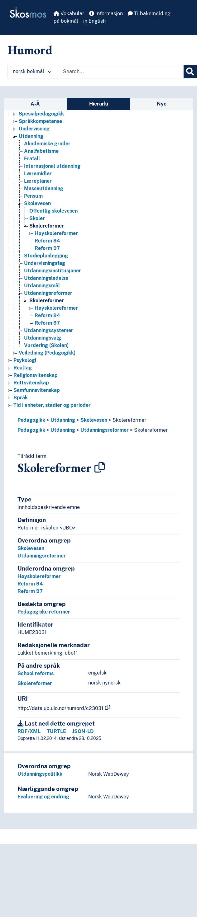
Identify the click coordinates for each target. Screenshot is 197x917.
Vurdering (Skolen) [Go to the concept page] (46, 345)
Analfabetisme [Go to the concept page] (41, 151)
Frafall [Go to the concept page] (32, 159)
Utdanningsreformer (104, 430)
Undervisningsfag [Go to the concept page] (44, 263)
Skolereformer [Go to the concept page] (46, 226)
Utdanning (62, 420)
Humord (29, 50)
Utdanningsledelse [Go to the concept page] (46, 278)
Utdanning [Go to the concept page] (31, 136)
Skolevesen (93, 420)
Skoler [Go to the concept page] (37, 218)
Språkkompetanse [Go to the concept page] (40, 121)
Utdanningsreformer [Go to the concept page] (48, 293)
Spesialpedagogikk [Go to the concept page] (41, 114)
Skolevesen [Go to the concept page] (37, 203)
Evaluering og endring (43, 797)
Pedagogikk (31, 420)
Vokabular (69, 13)
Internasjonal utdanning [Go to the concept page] (52, 166)
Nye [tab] (161, 104)
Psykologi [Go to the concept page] (24, 360)
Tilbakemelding (149, 13)
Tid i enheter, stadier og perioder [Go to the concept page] (52, 405)
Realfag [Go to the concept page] (22, 368)
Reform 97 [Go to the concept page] (47, 248)
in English (94, 21)
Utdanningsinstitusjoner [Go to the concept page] (52, 271)
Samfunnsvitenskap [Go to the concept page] (36, 390)
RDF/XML (29, 731)
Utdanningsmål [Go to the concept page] (42, 286)
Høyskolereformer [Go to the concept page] (56, 233)
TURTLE (56, 731)
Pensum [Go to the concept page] (33, 196)
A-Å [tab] (35, 104)
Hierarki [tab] (98, 104)
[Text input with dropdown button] (121, 71)
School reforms (35, 673)
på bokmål (66, 21)
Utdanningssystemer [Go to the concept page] (48, 330)
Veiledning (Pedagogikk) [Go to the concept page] (47, 353)
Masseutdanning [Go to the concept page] (43, 188)
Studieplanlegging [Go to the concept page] (46, 256)
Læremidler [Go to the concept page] (38, 173)
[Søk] (190, 71)
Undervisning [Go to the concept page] (34, 129)
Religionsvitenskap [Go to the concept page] (35, 375)
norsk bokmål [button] (32, 71)
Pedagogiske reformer (43, 612)
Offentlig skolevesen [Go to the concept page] (53, 211)
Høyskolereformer (39, 576)
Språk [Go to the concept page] (20, 398)
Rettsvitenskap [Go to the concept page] (31, 383)
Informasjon (106, 13)
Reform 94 (30, 584)
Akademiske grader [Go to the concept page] (47, 144)
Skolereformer (129, 420)
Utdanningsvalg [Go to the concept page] (42, 338)
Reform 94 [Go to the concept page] (47, 241)
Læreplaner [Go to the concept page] (38, 181)
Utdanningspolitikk (39, 774)
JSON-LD (83, 731)
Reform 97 (30, 591)
